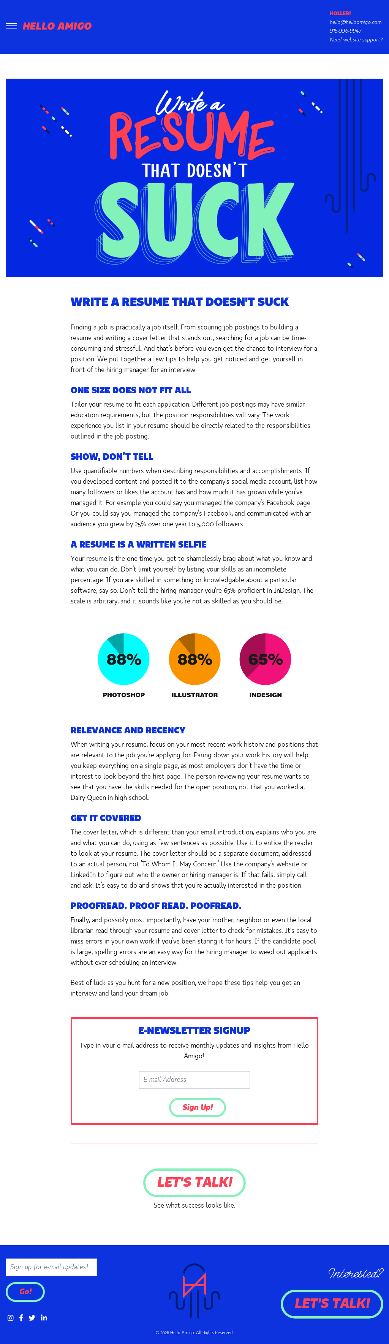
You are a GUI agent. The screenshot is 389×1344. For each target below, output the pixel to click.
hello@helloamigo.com (355, 22)
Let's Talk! (194, 1183)
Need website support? (356, 40)
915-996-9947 (345, 31)
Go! (25, 1292)
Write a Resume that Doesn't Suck (180, 302)
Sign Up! (197, 1107)
